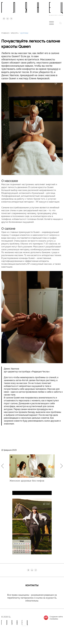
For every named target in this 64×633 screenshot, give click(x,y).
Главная (5, 33)
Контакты (32, 585)
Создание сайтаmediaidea (56, 617)
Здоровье (24, 33)
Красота (14, 33)
